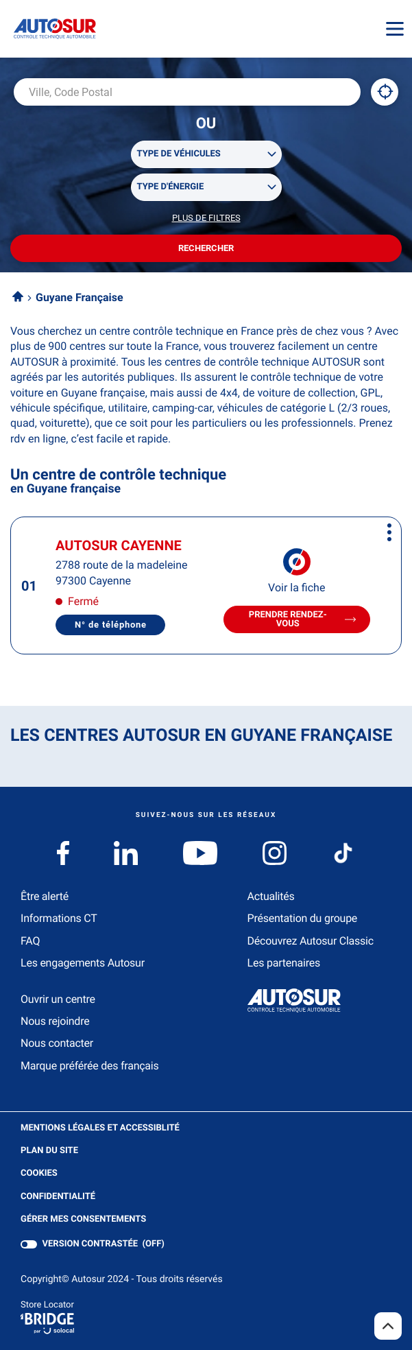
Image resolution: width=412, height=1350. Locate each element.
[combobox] (187, 92)
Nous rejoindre (55, 1021)
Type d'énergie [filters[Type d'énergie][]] (170, 187)
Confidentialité (58, 1197)
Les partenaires (283, 962)
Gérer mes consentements (83, 1219)
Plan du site (49, 1151)
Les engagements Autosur (83, 962)
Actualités (271, 896)
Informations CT (59, 918)
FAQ (30, 940)
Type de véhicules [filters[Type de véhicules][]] (179, 154)
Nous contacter (57, 1043)
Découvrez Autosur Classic (310, 940)
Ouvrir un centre (58, 999)
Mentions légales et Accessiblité (100, 1128)
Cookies (39, 1174)
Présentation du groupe (302, 918)
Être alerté (45, 896)
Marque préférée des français (89, 1065)
